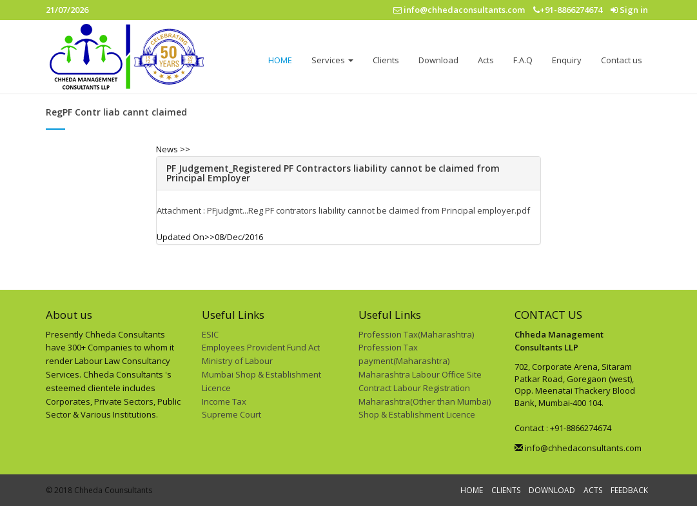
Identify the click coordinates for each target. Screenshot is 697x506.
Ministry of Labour (237, 361)
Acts (486, 60)
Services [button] (332, 60)
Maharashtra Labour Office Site (420, 374)
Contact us (621, 60)
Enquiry (567, 60)
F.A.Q (523, 60)
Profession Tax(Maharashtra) (416, 334)
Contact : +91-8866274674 (563, 428)
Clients (386, 60)
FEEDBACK (629, 490)
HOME (280, 60)
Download (438, 60)
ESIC (210, 334)
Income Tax (224, 401)
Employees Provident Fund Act (261, 347)
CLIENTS (505, 490)
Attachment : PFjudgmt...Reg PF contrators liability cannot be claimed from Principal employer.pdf (343, 210)
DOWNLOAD (552, 490)
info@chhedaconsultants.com (578, 448)
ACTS (593, 490)
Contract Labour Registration (414, 388)
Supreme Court (231, 414)
